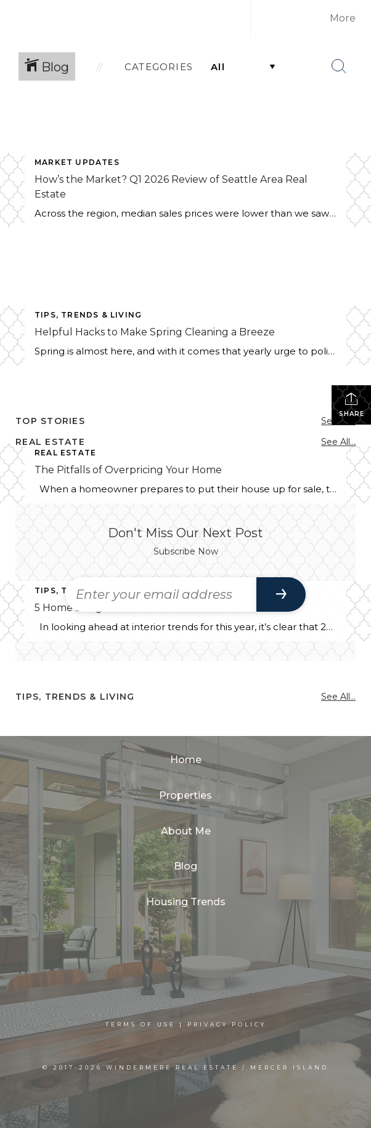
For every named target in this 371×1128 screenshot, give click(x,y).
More (343, 18)
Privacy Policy (226, 1024)
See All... (338, 441)
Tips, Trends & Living (88, 314)
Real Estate (65, 452)
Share (351, 404)
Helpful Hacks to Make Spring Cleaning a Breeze (155, 332)
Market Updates (77, 162)
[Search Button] (339, 66)
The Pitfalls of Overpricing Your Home (128, 470)
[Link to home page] (142, 18)
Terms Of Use (140, 1024)
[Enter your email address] (160, 594)
